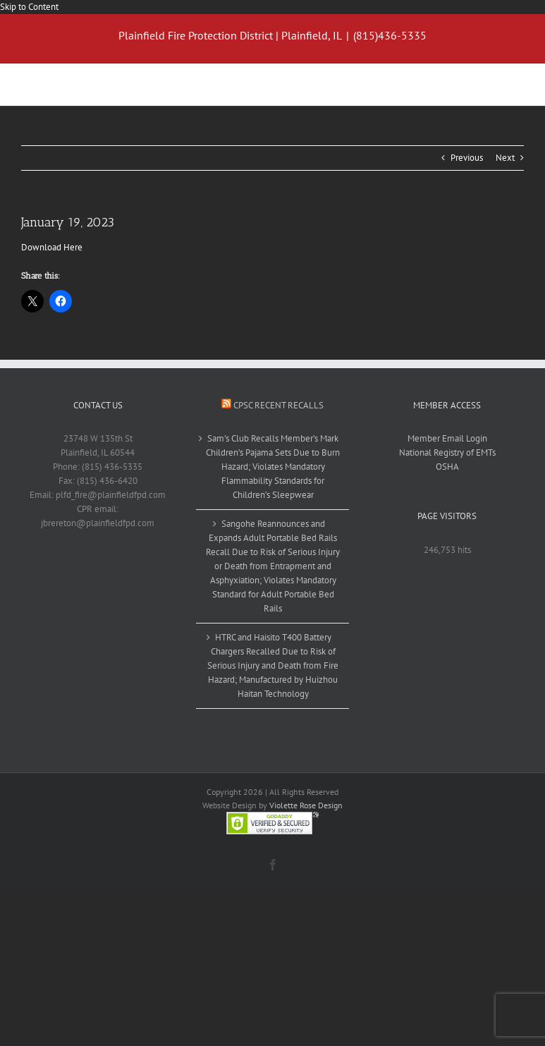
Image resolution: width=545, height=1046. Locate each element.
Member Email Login (447, 438)
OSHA (447, 467)
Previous (467, 158)
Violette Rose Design (306, 805)
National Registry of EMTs (447, 452)
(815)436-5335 (390, 35)
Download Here (51, 247)
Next (505, 158)
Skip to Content (29, 7)
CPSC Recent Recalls (278, 405)
